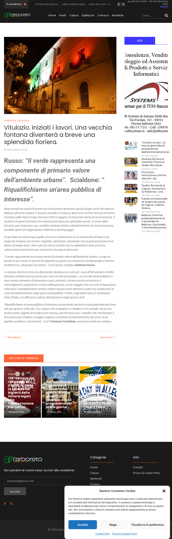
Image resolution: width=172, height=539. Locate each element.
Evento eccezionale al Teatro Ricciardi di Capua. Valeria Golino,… (154, 203)
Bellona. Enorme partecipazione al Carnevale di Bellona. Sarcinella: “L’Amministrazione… (154, 221)
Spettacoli (88, 15)
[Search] (153, 16)
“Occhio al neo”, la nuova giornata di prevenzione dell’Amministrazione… (156, 147)
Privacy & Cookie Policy (124, 533)
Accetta (82, 525)
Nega (113, 525)
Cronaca (103, 15)
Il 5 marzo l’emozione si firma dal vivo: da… (153, 175)
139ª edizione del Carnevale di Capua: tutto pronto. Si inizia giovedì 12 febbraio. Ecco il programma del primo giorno (59, 394)
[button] (164, 491)
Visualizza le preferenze (147, 525)
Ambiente (117, 15)
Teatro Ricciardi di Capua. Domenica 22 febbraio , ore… (153, 188)
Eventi (62, 15)
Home (52, 15)
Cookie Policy (102, 533)
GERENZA (164, 7)
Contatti (138, 467)
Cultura (73, 15)
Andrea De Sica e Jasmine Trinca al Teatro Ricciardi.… (152, 162)
